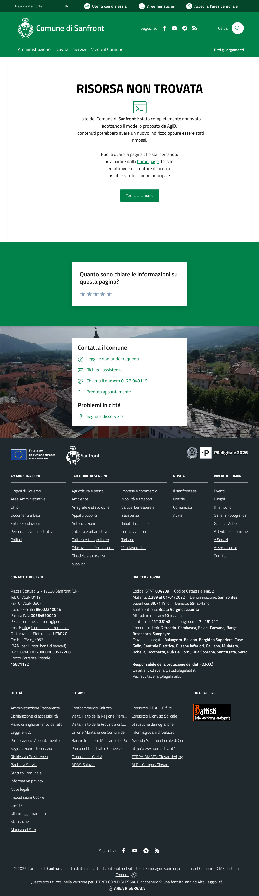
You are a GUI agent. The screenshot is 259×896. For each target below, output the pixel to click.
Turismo (127, 539)
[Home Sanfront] (62, 28)
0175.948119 (29, 597)
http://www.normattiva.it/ (153, 748)
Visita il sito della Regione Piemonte (102, 716)
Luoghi (219, 499)
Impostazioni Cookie (27, 797)
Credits (16, 805)
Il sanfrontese (185, 491)
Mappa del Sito (23, 830)
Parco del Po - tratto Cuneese (97, 748)
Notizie (179, 499)
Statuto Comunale (26, 773)
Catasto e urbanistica (89, 531)
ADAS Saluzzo (83, 765)
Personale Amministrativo (32, 531)
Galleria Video (225, 523)
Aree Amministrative (28, 499)
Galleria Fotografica (230, 515)
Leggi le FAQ (21, 732)
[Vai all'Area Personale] (212, 6)
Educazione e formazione (93, 548)
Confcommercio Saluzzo (92, 708)
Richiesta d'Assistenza (29, 757)
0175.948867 (30, 603)
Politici (16, 539)
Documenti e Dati (25, 515)
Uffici (15, 507)
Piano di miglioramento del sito (36, 724)
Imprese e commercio (139, 491)
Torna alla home (139, 195)
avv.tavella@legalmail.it (160, 676)
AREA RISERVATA (126, 888)
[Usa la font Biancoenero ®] (105, 6)
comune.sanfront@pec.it (42, 621)
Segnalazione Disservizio (31, 748)
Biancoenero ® (149, 882)
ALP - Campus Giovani (150, 765)
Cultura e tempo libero (90, 539)
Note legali (20, 789)
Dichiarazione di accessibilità (34, 716)
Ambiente (80, 499)
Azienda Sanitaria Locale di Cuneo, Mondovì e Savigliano (179, 740)
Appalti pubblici (84, 515)
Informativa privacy (27, 781)
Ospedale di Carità (87, 757)
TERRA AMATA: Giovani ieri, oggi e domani (167, 757)
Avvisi (178, 515)
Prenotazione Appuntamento (35, 740)
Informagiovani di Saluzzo (153, 732)
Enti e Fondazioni (25, 523)
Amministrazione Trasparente (35, 708)
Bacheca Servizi (24, 765)
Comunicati (182, 507)
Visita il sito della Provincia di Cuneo (102, 724)
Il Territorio (222, 507)
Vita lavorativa (133, 548)
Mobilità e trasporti (137, 499)
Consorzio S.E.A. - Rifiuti (152, 708)
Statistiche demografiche (153, 724)
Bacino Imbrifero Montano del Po (99, 740)
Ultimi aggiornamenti (28, 813)
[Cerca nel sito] (238, 28)
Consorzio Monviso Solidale (154, 716)
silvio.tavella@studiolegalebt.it (170, 670)
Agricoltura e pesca (88, 491)
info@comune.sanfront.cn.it (45, 627)
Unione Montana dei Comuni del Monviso (106, 732)
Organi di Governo (26, 491)
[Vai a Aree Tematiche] (156, 6)
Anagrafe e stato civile (90, 507)
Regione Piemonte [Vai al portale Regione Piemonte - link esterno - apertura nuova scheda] (28, 6)
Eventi (219, 491)
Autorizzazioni (83, 523)
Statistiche (20, 821)
